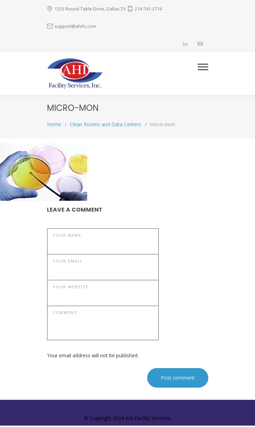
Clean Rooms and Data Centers (105, 124)
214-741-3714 (148, 9)
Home (54, 124)
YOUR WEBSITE (71, 286)
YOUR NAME (67, 235)
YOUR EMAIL (68, 261)
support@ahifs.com (75, 26)
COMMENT (65, 312)
